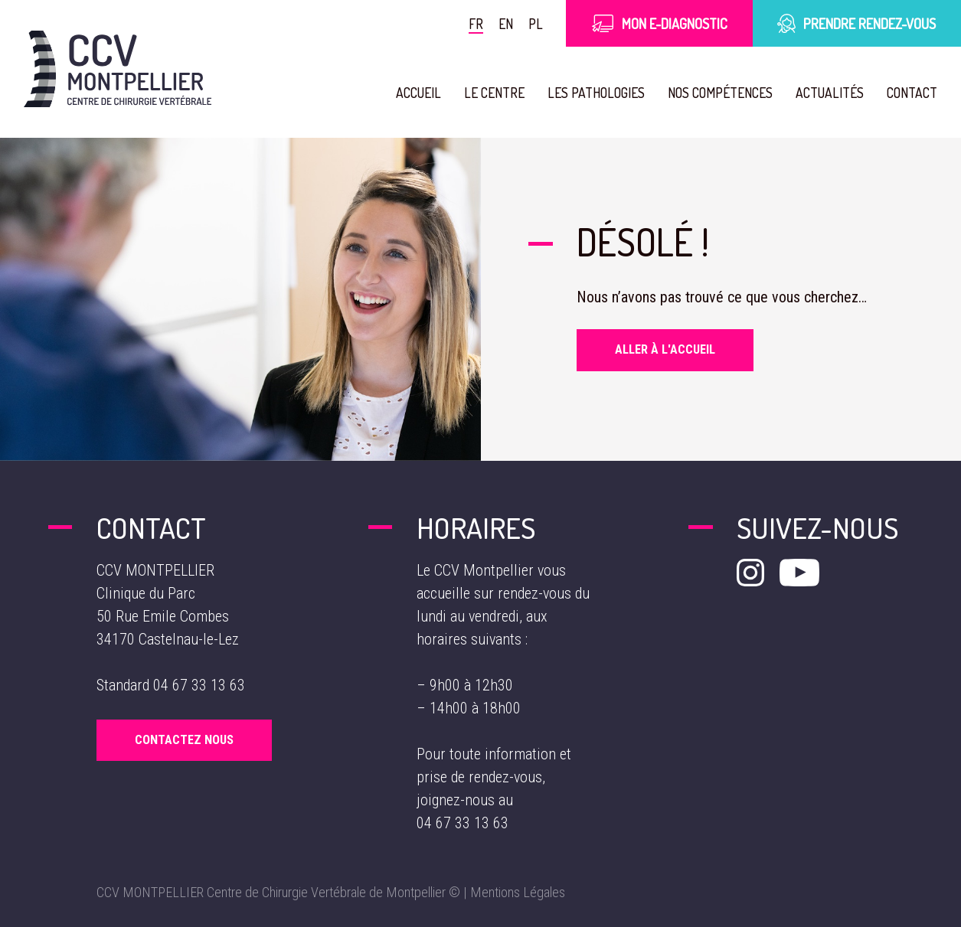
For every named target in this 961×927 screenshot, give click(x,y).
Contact (910, 92)
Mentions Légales (517, 892)
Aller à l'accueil (665, 349)
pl (536, 23)
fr (476, 23)
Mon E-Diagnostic (659, 23)
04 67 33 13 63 (199, 685)
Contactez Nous (184, 740)
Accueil (410, 92)
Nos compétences (716, 92)
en (506, 23)
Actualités (827, 92)
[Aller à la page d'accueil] (117, 69)
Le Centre (487, 92)
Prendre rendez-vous (856, 23)
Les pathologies (590, 92)
